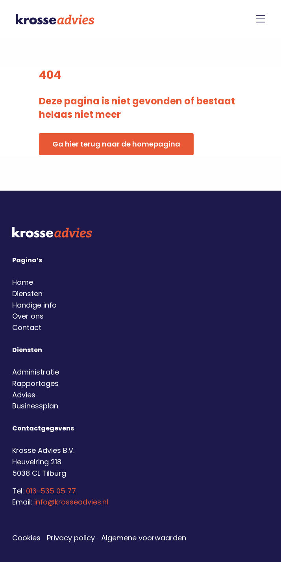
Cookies (26, 538)
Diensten (27, 294)
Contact (26, 327)
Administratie (35, 372)
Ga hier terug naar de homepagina (116, 144)
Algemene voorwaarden (143, 538)
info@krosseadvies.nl (71, 502)
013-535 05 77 (51, 491)
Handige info (34, 305)
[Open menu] (257, 19)
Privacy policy (71, 538)
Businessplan (35, 406)
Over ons (28, 316)
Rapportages (35, 383)
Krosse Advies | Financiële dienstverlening (55, 19)
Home (22, 282)
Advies (23, 395)
